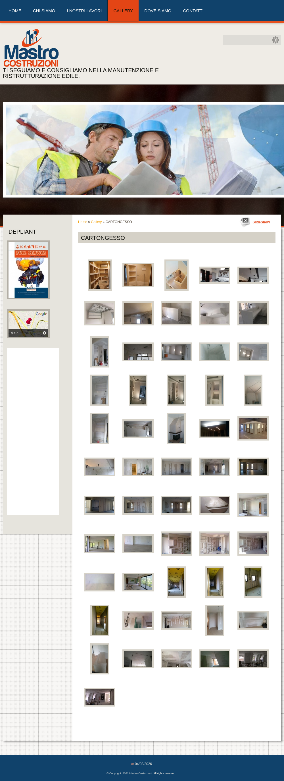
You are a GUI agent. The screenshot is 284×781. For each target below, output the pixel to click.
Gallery (123, 10)
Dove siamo (157, 10)
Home (15, 10)
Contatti (193, 10)
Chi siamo (44, 10)
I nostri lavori (84, 10)
